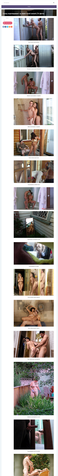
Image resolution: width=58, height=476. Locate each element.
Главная (29, 6)
